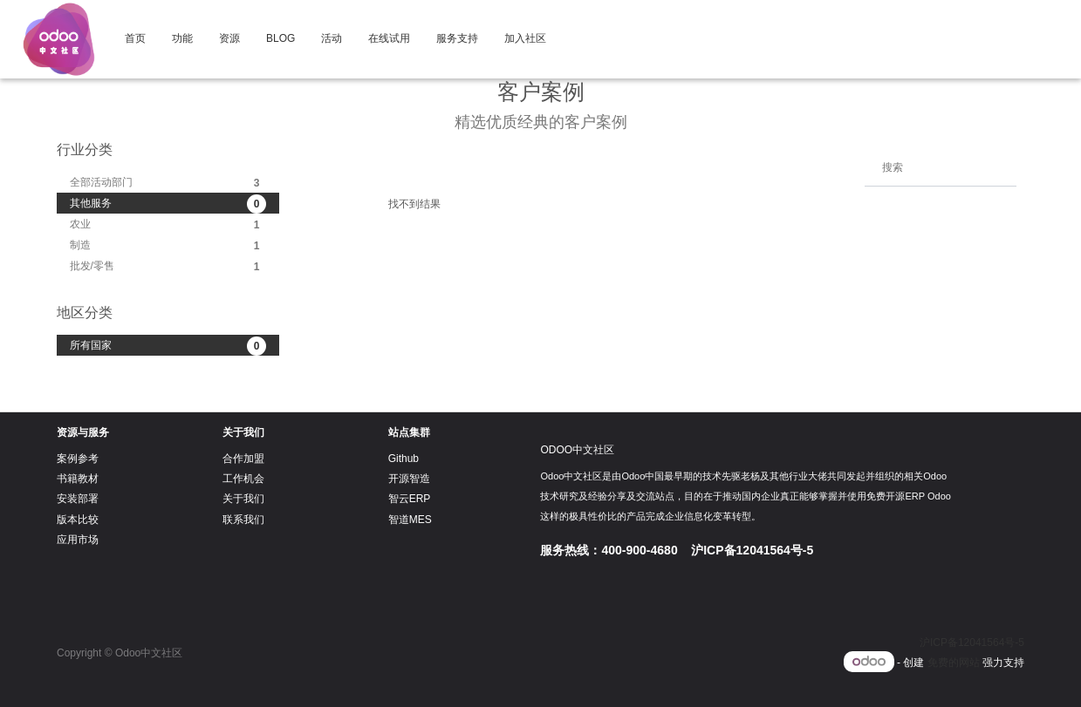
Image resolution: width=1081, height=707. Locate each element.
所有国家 (168, 346)
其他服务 (168, 204)
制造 (168, 245)
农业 (168, 225)
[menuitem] (135, 39)
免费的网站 (953, 662)
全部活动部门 (168, 183)
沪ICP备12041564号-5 (972, 642)
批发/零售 (168, 266)
